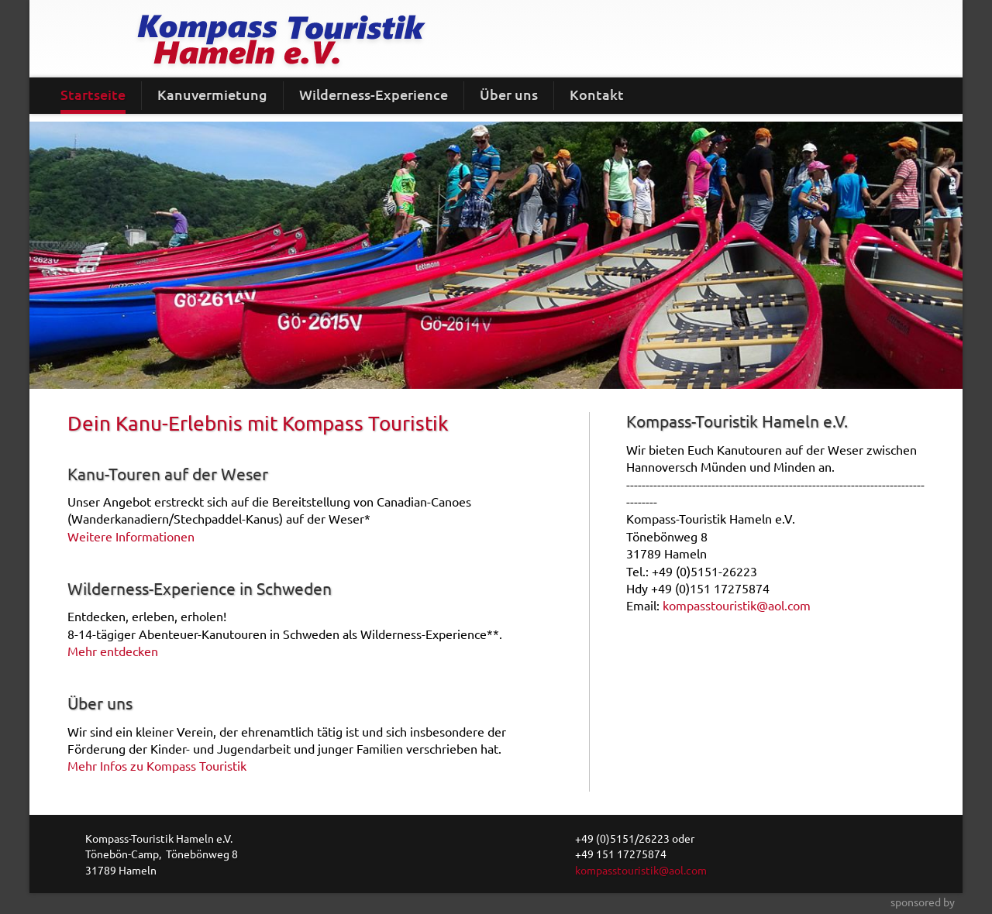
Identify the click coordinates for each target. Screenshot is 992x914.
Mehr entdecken (112, 650)
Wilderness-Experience (373, 94)
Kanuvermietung (212, 94)
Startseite (93, 94)
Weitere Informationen (131, 536)
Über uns (509, 94)
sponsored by (922, 902)
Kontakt (597, 94)
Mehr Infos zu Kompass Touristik (156, 765)
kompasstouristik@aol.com (737, 605)
